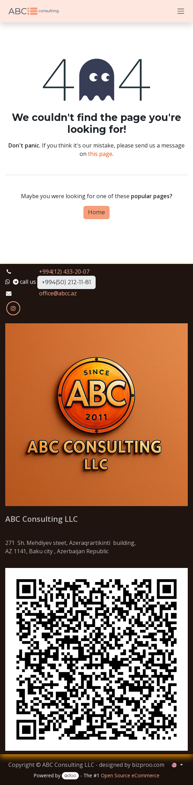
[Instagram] (13, 308)
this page (100, 154)
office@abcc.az (58, 293)
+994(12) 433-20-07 (64, 271)
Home (96, 212)
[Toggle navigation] (181, 11)
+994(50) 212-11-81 (66, 282)
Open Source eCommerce (130, 775)
